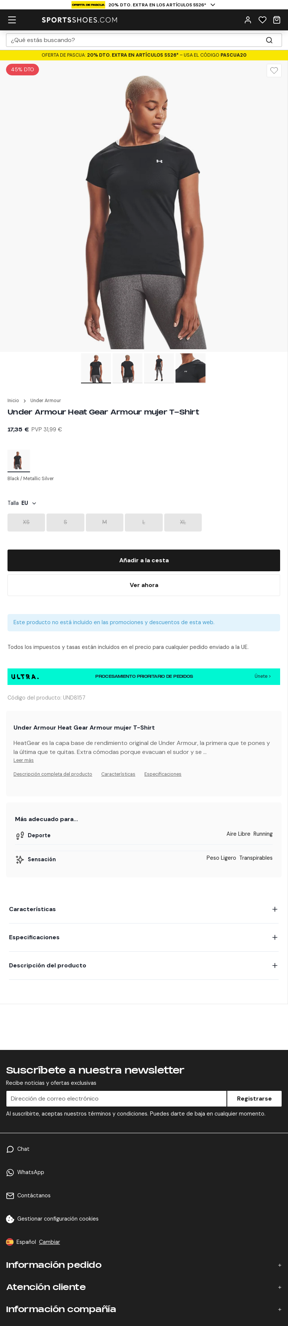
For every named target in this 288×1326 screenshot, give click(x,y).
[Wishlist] (262, 20)
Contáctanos (34, 1195)
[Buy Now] (144, 585)
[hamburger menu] (12, 19)
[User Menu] (247, 20)
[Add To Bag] (144, 560)
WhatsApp (30, 1172)
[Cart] (277, 20)
